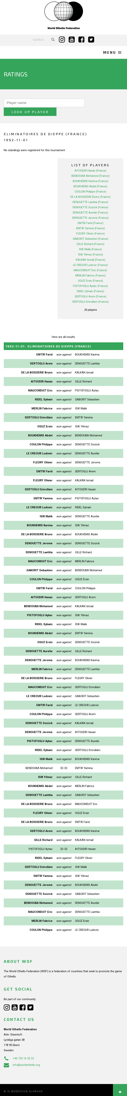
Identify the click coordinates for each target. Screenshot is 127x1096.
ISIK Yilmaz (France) (90, 245)
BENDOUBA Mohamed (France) (90, 167)
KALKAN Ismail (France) (90, 251)
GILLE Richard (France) (90, 235)
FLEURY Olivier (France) (90, 224)
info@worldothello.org (22, 1056)
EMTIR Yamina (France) (90, 219)
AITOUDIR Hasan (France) (90, 162)
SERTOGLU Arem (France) (90, 287)
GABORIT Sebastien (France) (90, 230)
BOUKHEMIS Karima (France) (90, 172)
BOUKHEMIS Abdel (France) (90, 177)
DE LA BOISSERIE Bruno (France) (90, 188)
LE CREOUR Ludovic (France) (90, 256)
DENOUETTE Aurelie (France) (90, 203)
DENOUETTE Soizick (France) (90, 198)
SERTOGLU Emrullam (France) (90, 293)
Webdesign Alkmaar (27, 1082)
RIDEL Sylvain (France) (90, 282)
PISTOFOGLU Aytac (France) (90, 277)
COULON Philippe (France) (90, 182)
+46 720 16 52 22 (19, 1049)
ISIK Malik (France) (90, 240)
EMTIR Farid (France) (90, 214)
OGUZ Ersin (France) (90, 272)
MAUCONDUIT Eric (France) (90, 261)
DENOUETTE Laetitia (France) (90, 193)
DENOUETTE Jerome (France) (90, 209)
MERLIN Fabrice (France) (90, 266)
